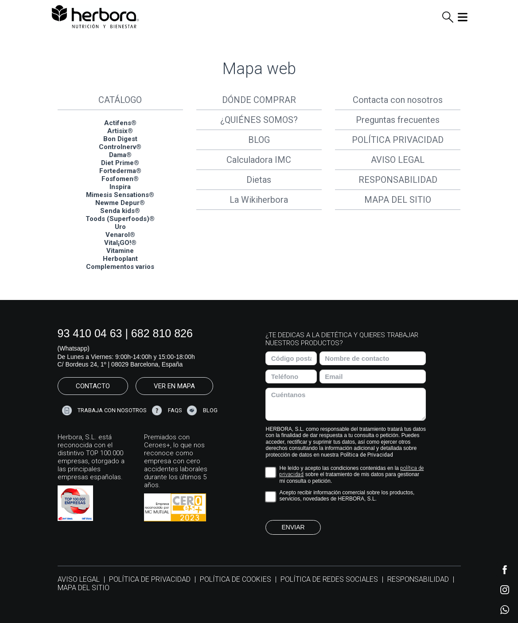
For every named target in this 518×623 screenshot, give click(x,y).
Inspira (120, 187)
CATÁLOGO (120, 100)
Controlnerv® (120, 147)
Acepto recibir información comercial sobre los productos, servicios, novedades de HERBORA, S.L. (346, 495)
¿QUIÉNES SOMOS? (259, 119)
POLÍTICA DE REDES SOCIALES (329, 579)
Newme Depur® (120, 203)
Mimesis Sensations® (120, 195)
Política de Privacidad (366, 455)
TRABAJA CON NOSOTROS (112, 409)
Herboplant (120, 259)
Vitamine (120, 251)
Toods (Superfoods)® (120, 219)
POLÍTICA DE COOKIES (235, 579)
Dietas (258, 179)
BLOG (259, 139)
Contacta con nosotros (398, 100)
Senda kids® (120, 211)
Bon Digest (120, 139)
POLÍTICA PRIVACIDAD (398, 139)
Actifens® (120, 123)
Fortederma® (120, 171)
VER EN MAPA (174, 386)
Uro (120, 227)
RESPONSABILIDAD (397, 179)
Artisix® (120, 131)
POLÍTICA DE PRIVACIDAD (150, 579)
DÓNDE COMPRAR (259, 100)
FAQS (175, 409)
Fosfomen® (120, 179)
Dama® (120, 155)
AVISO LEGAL (398, 159)
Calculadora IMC (258, 159)
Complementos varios (120, 267)
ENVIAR (292, 527)
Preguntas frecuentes (398, 119)
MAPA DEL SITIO (397, 199)
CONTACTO (93, 386)
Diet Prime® (120, 163)
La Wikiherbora (259, 199)
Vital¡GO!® (120, 243)
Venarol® (120, 235)
